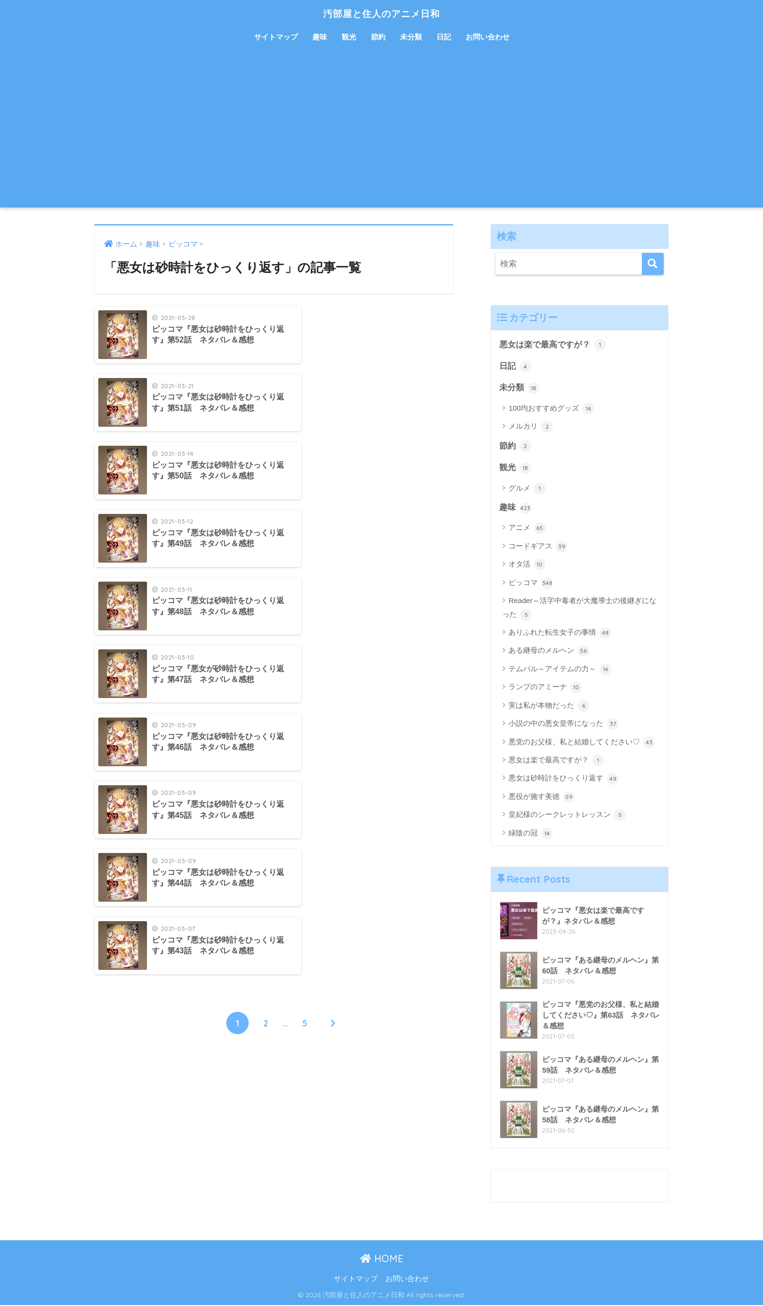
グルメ (527, 489)
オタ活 (527, 565)
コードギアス (538, 547)
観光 (349, 37)
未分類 (411, 37)
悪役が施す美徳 (542, 798)
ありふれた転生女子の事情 (560, 634)
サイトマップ (276, 37)
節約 (378, 37)
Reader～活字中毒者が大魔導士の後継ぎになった (579, 609)
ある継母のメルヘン (549, 652)
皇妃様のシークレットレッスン (567, 816)
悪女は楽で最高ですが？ (552, 345)
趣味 (319, 37)
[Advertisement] (381, 134)
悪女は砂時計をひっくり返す (563, 780)
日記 (443, 37)
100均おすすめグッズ (551, 409)
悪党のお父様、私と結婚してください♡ (582, 743)
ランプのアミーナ (545, 688)
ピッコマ (531, 584)
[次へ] (333, 686)
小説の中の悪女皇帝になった (563, 725)
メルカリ (531, 427)
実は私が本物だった (549, 707)
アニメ (527, 529)
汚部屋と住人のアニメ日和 (381, 13)
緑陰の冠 (531, 834)
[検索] (653, 264)
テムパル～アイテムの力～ (560, 670)
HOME (381, 1259)
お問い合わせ (487, 37)
